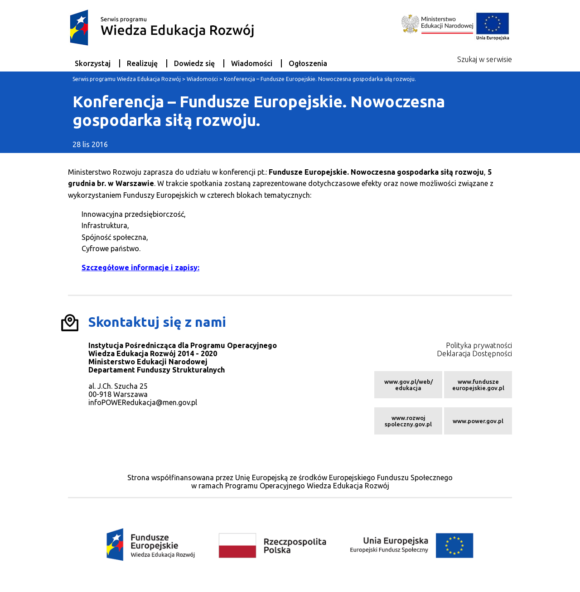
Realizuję (142, 63)
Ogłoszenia (308, 63)
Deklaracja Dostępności (474, 353)
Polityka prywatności (479, 345)
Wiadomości (251, 63)
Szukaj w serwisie (484, 59)
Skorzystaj (93, 63)
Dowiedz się (194, 63)
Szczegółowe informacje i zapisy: (140, 267)
